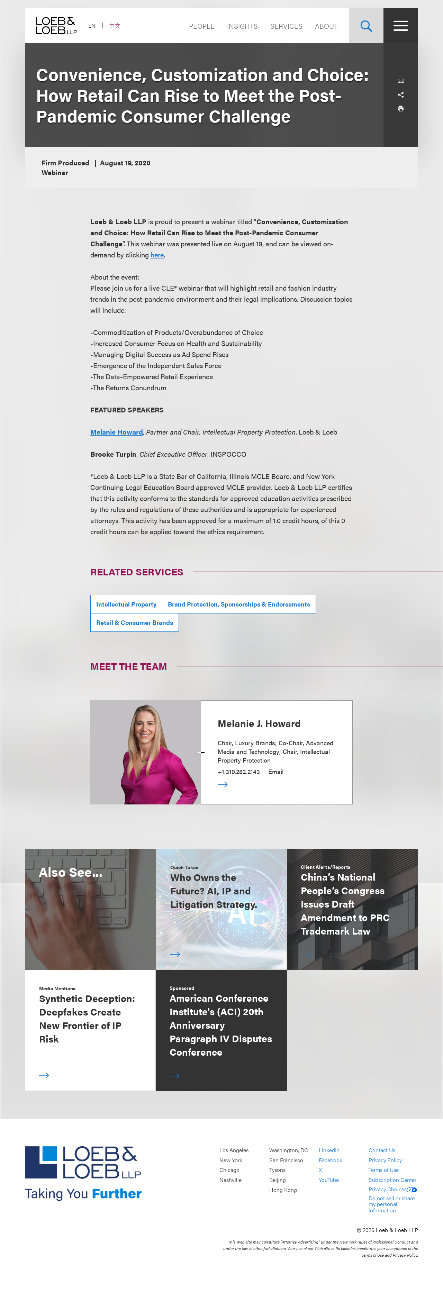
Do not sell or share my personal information (392, 1204)
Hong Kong (283, 1190)
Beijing (277, 1180)
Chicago (229, 1170)
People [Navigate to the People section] (202, 26)
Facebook (330, 1160)
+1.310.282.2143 (239, 771)
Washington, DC (288, 1150)
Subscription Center (392, 1180)
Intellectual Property (126, 604)
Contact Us (382, 1150)
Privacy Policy (385, 1160)
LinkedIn (329, 1150)
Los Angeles (233, 1150)
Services (286, 26)
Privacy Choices (393, 1189)
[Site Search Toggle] (366, 25)
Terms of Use (384, 1170)
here (157, 254)
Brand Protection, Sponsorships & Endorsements (239, 604)
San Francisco (286, 1160)
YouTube (329, 1180)
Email (275, 771)
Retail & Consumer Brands (134, 622)
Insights (242, 26)
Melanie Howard (116, 432)
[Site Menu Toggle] (400, 25)
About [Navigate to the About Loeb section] (326, 26)
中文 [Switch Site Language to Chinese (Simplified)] (114, 25)
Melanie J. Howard (259, 723)
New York (230, 1160)
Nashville (230, 1180)
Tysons (277, 1170)
